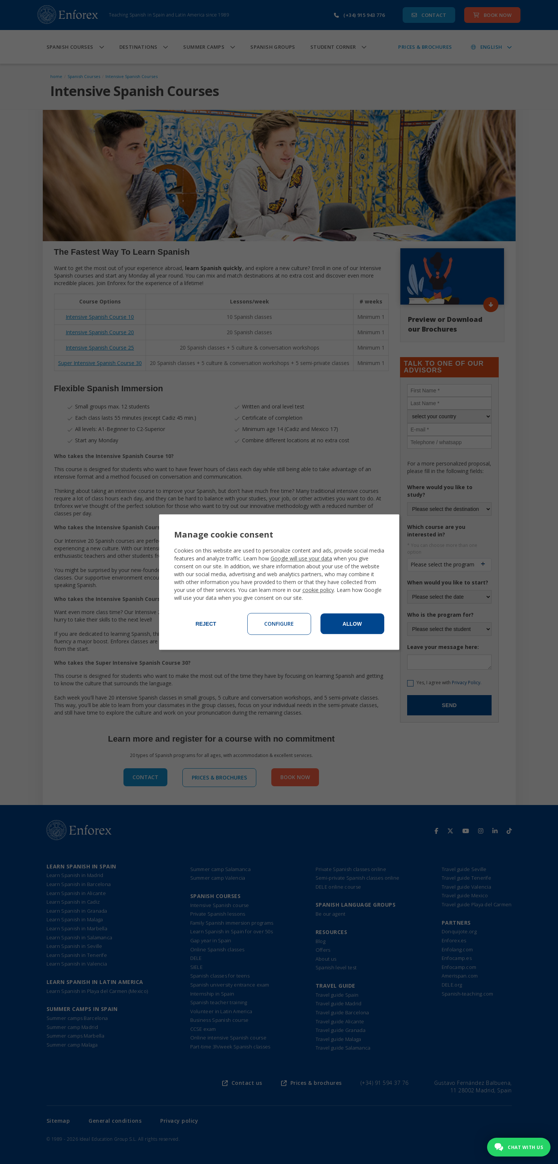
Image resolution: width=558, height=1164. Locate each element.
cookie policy (318, 589)
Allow (352, 624)
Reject (206, 624)
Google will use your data (301, 558)
